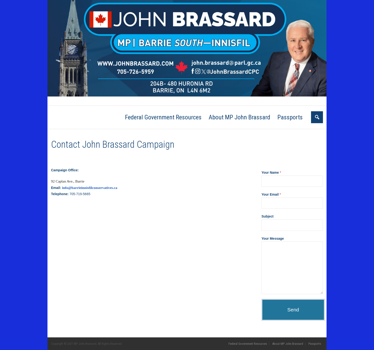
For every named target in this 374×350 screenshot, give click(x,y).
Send (293, 309)
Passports (140, 101)
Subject (267, 216)
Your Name (271, 172)
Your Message (272, 238)
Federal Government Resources (73, 101)
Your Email (271, 194)
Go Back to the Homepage (246, 144)
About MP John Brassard (113, 101)
